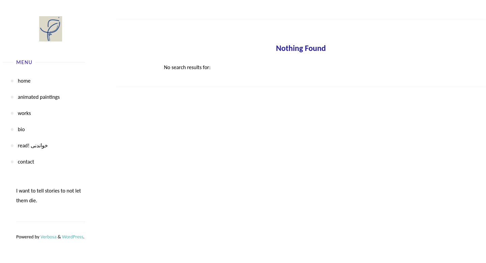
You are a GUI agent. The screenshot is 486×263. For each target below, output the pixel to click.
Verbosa (48, 237)
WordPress (72, 237)
